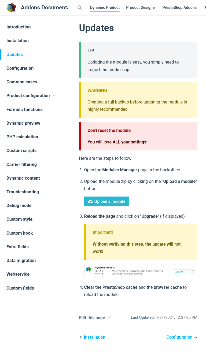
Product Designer (141, 7)
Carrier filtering (21, 164)
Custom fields (20, 288)
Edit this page (92, 317)
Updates (14, 54)
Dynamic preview (23, 123)
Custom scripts (21, 150)
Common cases (21, 81)
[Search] (80, 7)
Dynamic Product (105, 7)
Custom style (19, 219)
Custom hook (19, 233)
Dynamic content (23, 178)
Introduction (18, 26)
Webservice (18, 274)
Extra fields (17, 246)
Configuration (20, 68)
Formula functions (24, 109)
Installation (17, 40)
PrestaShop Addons (180, 8)
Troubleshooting (22, 191)
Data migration (21, 260)
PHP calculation (22, 136)
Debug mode (19, 205)
